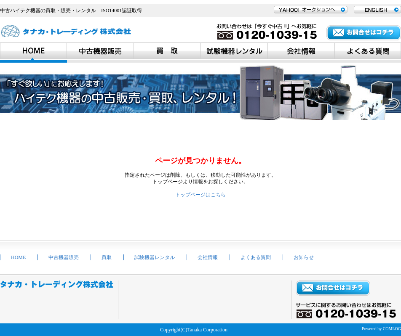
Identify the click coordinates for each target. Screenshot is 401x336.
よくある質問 (256, 257)
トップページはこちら (200, 195)
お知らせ (304, 257)
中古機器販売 (63, 257)
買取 (107, 257)
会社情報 (208, 257)
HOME (18, 257)
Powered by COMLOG (381, 328)
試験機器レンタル (154, 257)
